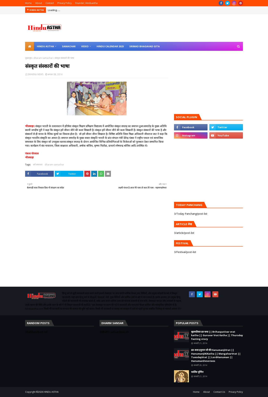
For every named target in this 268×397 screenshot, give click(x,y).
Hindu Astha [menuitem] (45, 46)
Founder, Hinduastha (86, 3)
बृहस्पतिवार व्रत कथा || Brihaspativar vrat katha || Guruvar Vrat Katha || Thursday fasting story (217, 335)
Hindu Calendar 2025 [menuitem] (110, 46)
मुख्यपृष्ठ (28, 58)
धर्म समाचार (37, 164)
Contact (50, 3)
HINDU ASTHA (51, 391)
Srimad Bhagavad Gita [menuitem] (144, 46)
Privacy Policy (65, 3)
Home (28, 3)
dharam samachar (43, 58)
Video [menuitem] (85, 46)
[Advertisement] (96, 243)
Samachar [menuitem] (69, 46)
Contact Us (219, 391)
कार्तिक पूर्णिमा (197, 372)
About (38, 3)
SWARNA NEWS (35, 74)
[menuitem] (29, 46)
